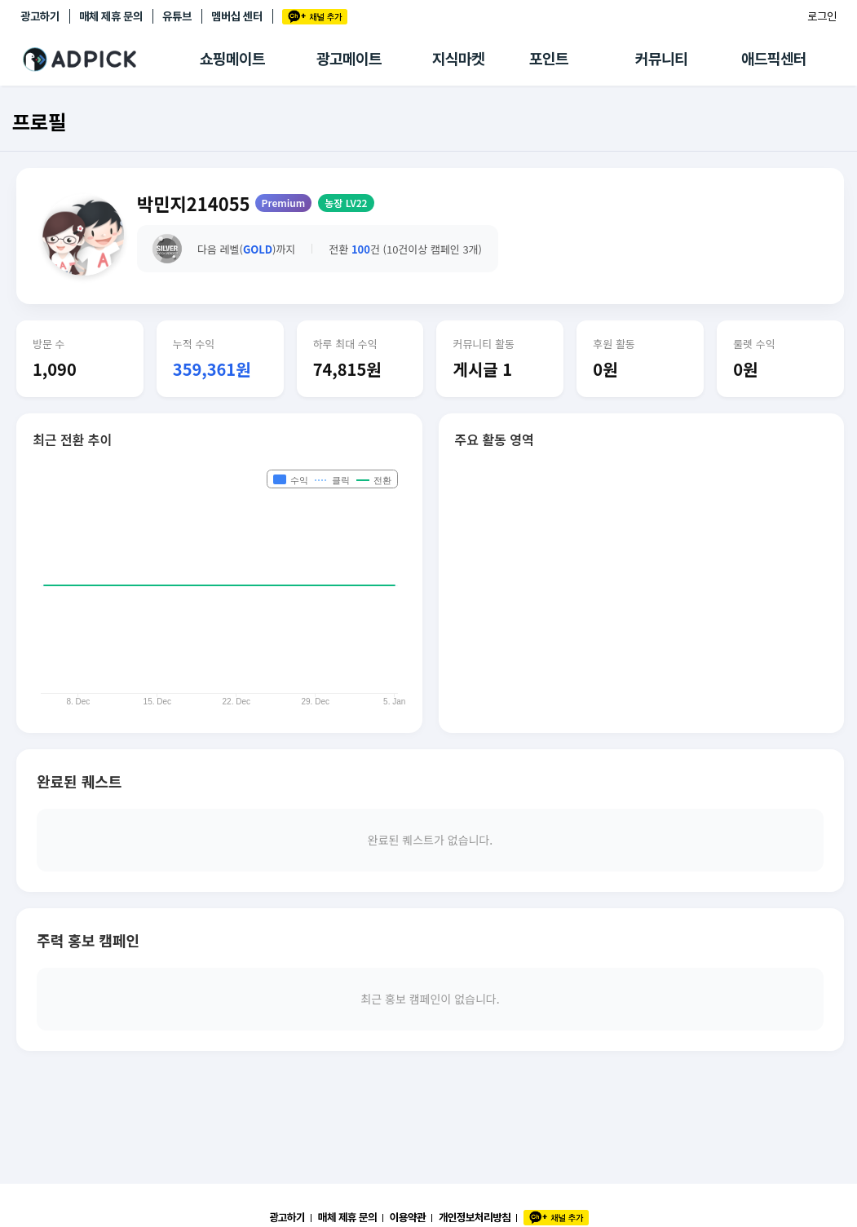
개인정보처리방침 (474, 1217)
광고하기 (40, 16)
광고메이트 (349, 59)
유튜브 (177, 16)
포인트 (548, 59)
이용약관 (408, 1217)
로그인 (822, 16)
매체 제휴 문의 (111, 16)
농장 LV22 (346, 203)
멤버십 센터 (237, 16)
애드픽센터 (773, 59)
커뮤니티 (661, 59)
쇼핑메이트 (232, 59)
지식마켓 (458, 59)
